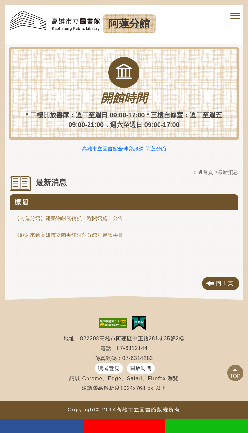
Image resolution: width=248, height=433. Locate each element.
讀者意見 (109, 368)
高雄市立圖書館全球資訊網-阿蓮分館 (124, 148)
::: (194, 172)
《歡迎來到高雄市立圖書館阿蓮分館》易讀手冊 (69, 235)
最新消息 (228, 172)
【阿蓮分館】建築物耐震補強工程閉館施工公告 (69, 218)
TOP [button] (235, 376)
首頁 (205, 172)
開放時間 (141, 368)
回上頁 (224, 283)
